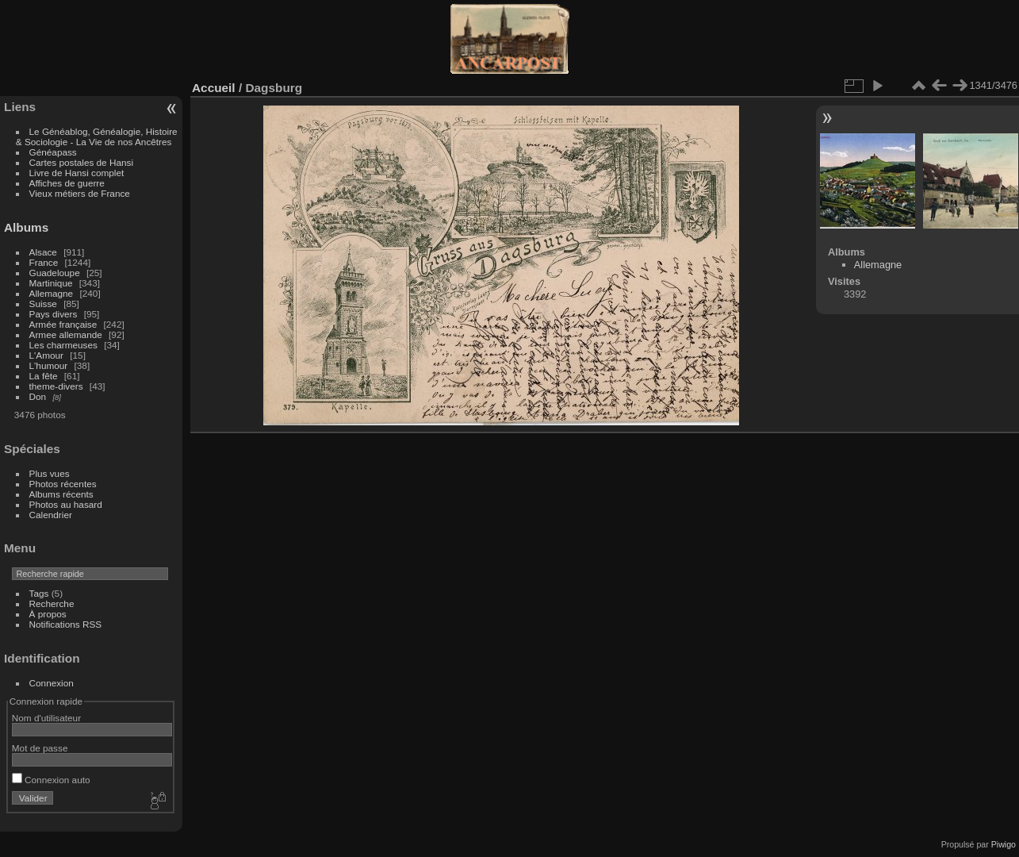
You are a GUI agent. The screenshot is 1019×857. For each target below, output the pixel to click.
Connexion (51, 683)
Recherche (52, 603)
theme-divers (56, 386)
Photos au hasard (65, 504)
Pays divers (53, 314)
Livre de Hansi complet (77, 172)
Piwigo (1003, 844)
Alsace (43, 252)
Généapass (53, 152)
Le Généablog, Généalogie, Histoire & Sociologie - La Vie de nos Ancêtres (97, 136)
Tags (39, 593)
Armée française (63, 324)
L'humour (48, 365)
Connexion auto (51, 779)
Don (38, 396)
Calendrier (50, 514)
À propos (48, 614)
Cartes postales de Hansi (81, 162)
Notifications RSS (65, 624)
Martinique (51, 283)
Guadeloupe (54, 272)
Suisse (43, 303)
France (44, 262)
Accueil (214, 87)
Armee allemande (65, 334)
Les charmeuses (63, 345)
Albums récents (61, 494)
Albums (26, 227)
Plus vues (49, 473)
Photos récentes (63, 483)
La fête (43, 376)
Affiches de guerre (67, 183)
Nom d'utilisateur (46, 718)
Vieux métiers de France (79, 193)
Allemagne (51, 293)
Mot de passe (40, 748)
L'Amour (46, 355)
